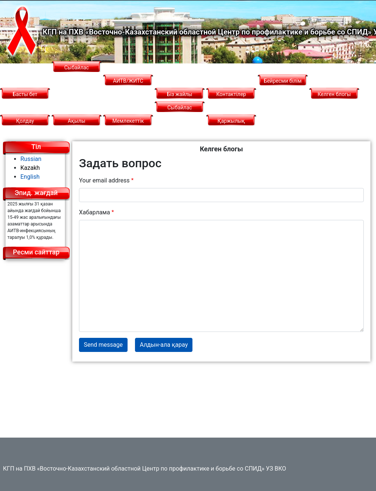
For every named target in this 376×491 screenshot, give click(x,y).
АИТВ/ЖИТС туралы (128, 87)
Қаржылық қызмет (231, 127)
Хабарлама (94, 212)
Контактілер (231, 94)
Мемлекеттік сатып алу (128, 127)
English (30, 176)
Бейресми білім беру (282, 87)
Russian (31, 158)
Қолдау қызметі (25, 127)
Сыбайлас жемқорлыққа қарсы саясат (180, 121)
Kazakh (30, 167)
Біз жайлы (179, 94)
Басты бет (25, 94)
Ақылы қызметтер (76, 127)
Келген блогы (334, 94)
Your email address (104, 180)
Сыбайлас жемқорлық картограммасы (76, 81)
